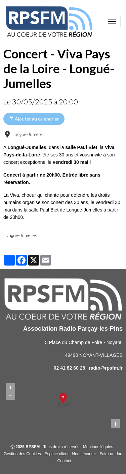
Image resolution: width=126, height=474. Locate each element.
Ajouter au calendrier (34, 119)
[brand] (50, 21)
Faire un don (111, 454)
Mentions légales (98, 446)
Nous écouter (84, 454)
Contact (64, 461)
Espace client (56, 454)
